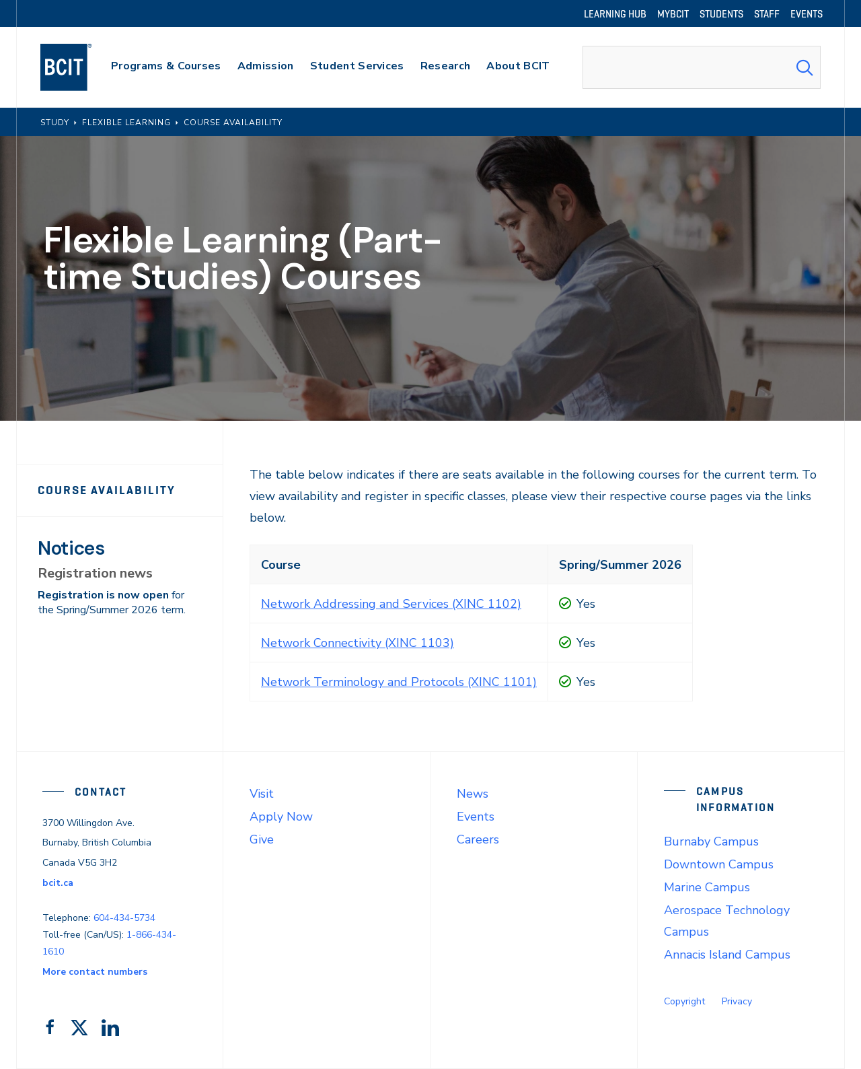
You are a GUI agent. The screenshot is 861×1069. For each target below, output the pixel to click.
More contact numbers (94, 971)
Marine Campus (707, 887)
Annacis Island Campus (727, 954)
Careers (478, 839)
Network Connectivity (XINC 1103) (357, 643)
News (472, 794)
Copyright (684, 1001)
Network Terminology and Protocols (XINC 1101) (399, 682)
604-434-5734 (124, 917)
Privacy (737, 1001)
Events (475, 816)
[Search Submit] (804, 67)
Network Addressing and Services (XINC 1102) (391, 604)
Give (262, 839)
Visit (262, 794)
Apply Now (281, 816)
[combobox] (702, 67)
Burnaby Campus (711, 841)
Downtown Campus (719, 864)
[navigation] (79, 67)
